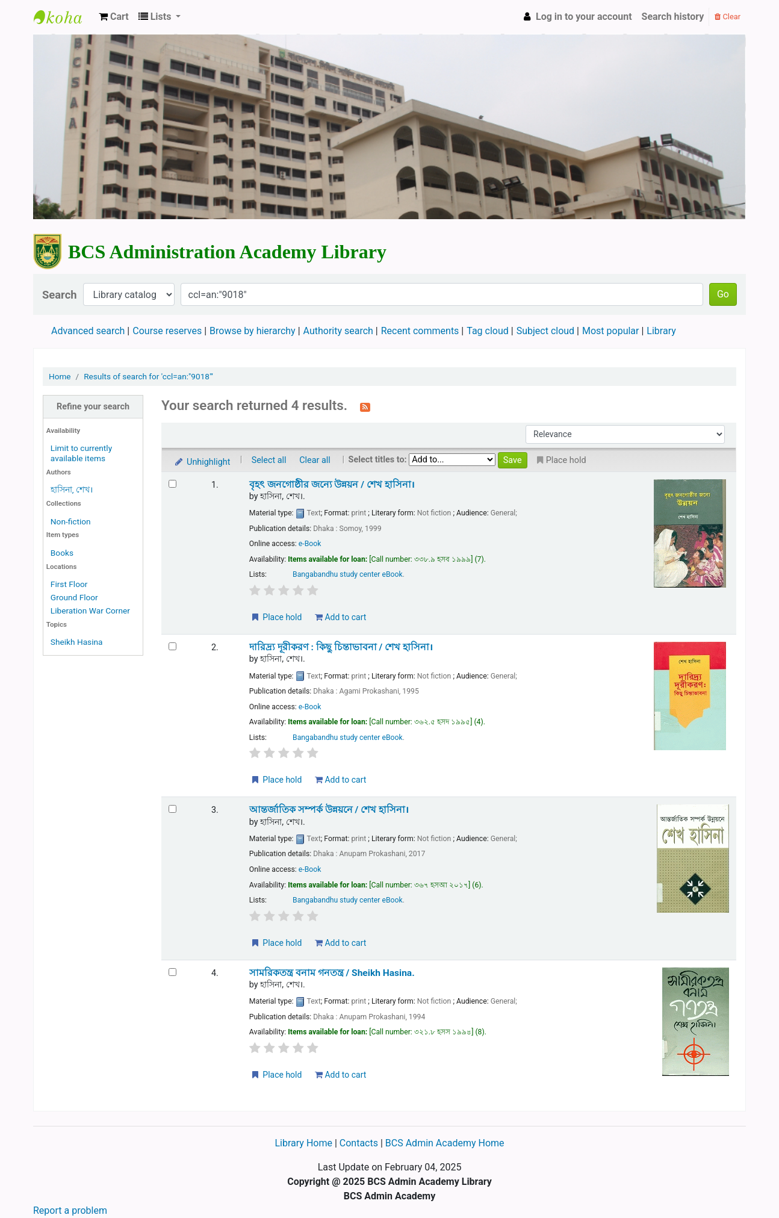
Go (723, 294)
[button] (114, 17)
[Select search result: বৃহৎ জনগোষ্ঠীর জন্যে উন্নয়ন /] (172, 484)
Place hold (276, 617)
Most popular (610, 331)
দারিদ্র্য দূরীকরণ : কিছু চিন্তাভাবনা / (341, 647)
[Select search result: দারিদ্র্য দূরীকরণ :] (172, 646)
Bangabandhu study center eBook (348, 574)
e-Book (310, 543)
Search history (673, 16)
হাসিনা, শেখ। (72, 489)
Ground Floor (74, 597)
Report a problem (70, 1210)
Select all (269, 460)
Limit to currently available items (81, 453)
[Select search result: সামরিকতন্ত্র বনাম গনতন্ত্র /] (172, 972)
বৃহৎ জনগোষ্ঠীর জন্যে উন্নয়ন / (332, 484)
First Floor (69, 584)
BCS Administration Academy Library (64, 17)
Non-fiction (71, 521)
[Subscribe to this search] (365, 406)
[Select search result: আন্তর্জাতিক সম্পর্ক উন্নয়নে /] (172, 809)
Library (661, 331)
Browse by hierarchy (252, 331)
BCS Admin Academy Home (444, 1143)
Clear (727, 16)
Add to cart (340, 617)
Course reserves (167, 331)
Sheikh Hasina (77, 642)
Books (62, 553)
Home (60, 376)
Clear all (315, 460)
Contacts (359, 1143)
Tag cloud (488, 331)
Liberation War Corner (90, 610)
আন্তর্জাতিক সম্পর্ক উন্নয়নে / (329, 809)
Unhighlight (202, 462)
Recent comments (420, 331)
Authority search (338, 331)
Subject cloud (545, 331)
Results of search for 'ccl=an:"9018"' (148, 376)
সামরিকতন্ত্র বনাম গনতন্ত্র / (332, 973)
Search (59, 294)
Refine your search (93, 407)
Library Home (304, 1143)
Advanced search (88, 331)
